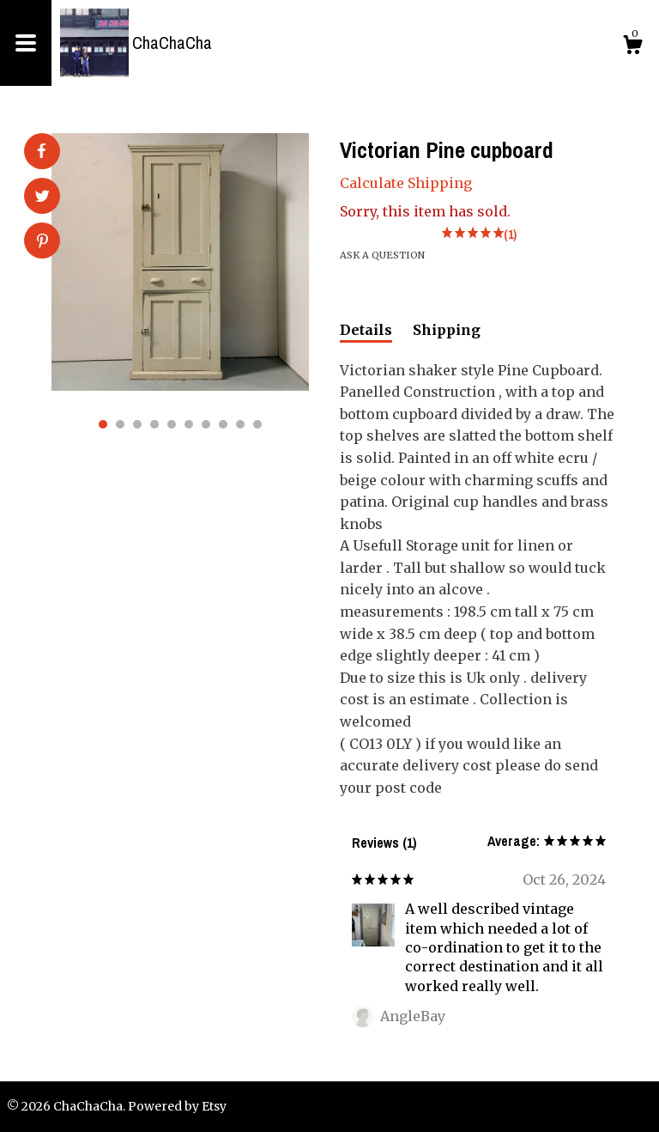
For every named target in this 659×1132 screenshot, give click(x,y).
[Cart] (632, 47)
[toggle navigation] (25, 43)
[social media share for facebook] (41, 151)
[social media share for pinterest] (42, 242)
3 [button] (137, 424)
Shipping (447, 329)
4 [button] (154, 424)
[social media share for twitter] (42, 197)
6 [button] (188, 424)
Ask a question (382, 255)
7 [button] (206, 424)
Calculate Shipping (406, 183)
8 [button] (223, 424)
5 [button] (171, 424)
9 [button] (240, 424)
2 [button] (120, 424)
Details (366, 329)
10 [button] (257, 424)
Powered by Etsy (177, 1106)
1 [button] (103, 424)
